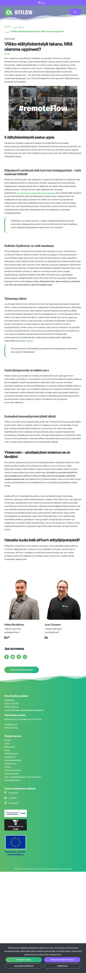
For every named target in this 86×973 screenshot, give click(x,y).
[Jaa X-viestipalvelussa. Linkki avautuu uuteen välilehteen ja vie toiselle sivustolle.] (20, 657)
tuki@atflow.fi (11, 724)
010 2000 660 (11, 727)
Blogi (6, 750)
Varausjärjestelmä (12, 760)
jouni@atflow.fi (52, 632)
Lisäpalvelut (10, 763)
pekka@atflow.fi (12, 632)
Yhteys (7, 766)
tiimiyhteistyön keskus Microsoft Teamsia (35, 192)
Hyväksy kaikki (24, 960)
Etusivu (7, 739)
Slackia (29, 340)
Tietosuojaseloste (12, 770)
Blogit (7, 53)
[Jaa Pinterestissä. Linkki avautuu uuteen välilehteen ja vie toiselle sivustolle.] (13, 657)
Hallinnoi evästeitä (23, 966)
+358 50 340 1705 (12, 628)
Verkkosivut (9, 756)
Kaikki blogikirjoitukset (21, 670)
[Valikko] (75, 12)
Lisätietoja (62, 966)
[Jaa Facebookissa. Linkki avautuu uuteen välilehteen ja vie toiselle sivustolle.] (7, 657)
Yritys (7, 743)
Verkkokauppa (11, 753)
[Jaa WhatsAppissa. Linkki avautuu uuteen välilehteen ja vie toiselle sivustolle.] (25, 657)
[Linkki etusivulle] (18, 12)
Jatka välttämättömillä (62, 960)
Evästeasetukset (12, 780)
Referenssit (9, 746)
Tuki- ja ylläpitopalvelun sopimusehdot (22, 776)
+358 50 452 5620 (53, 628)
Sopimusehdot (11, 773)
